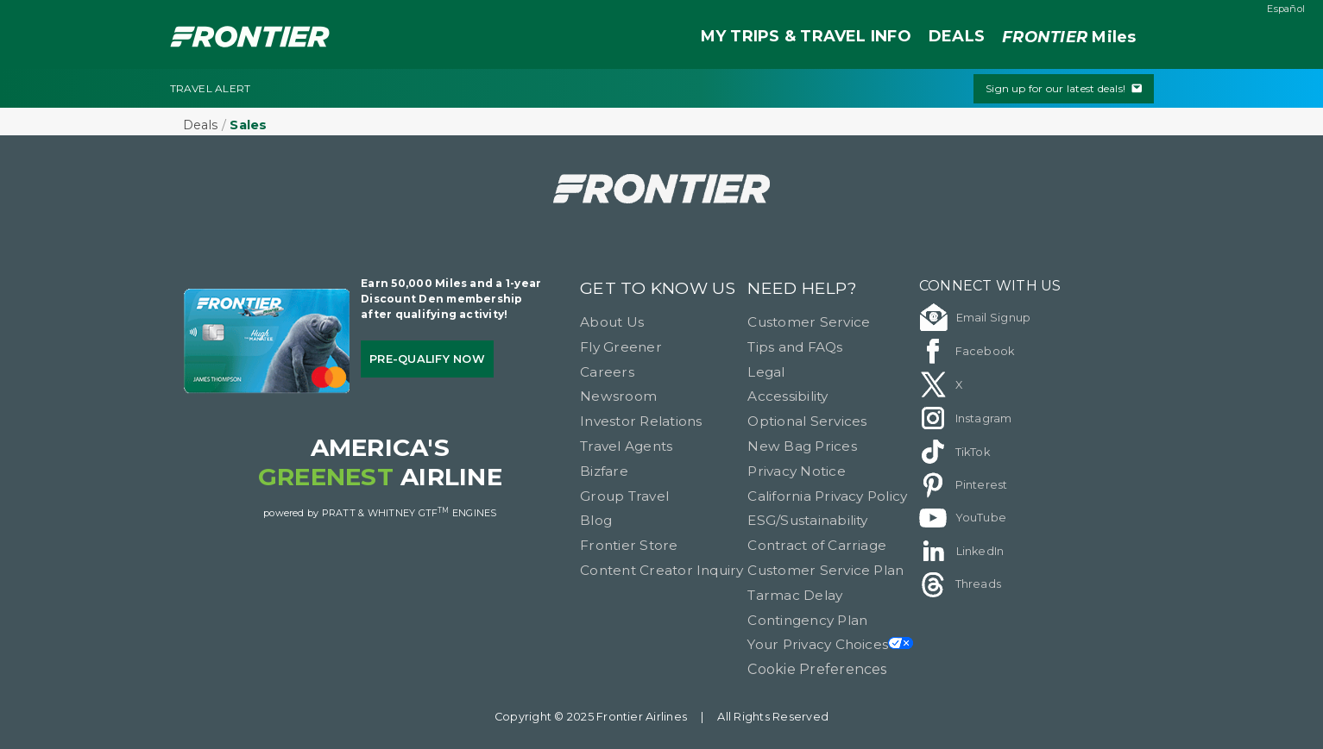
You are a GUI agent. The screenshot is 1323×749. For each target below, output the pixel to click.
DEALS (957, 36)
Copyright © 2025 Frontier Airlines (591, 716)
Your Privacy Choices (830, 644)
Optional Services (806, 421)
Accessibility (787, 396)
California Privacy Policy (827, 496)
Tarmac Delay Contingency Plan (807, 607)
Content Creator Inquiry (662, 570)
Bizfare (604, 471)
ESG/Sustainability (807, 520)
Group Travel (624, 496)
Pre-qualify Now (427, 359)
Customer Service (808, 322)
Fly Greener (621, 347)
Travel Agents (626, 446)
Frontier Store (628, 545)
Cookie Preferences (816, 669)
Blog (596, 520)
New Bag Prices (801, 446)
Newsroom (618, 396)
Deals (200, 125)
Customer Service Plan (825, 570)
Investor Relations (641, 421)
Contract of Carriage (816, 545)
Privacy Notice (796, 471)
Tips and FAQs (794, 347)
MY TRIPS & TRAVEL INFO (806, 36)
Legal (765, 372)
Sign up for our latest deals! (1063, 88)
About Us (612, 322)
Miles (1069, 37)
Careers (607, 372)
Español (1286, 9)
